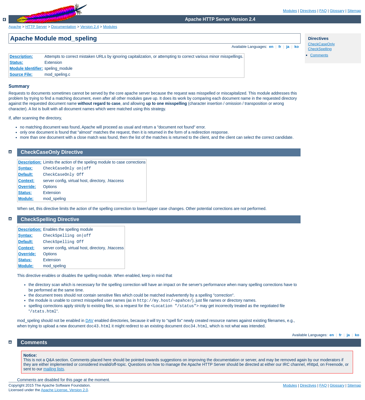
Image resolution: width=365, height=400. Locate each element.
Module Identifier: (26, 68)
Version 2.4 (89, 27)
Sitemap (354, 11)
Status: (16, 62)
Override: (27, 186)
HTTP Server (36, 27)
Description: (21, 56)
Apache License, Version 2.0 (64, 390)
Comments (319, 55)
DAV (90, 320)
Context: (26, 180)
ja (287, 46)
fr (279, 46)
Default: (25, 174)
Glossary (337, 11)
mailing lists (53, 369)
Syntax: (25, 168)
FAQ (323, 11)
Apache (15, 27)
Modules (290, 11)
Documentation (63, 27)
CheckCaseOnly (321, 44)
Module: (26, 198)
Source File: (21, 74)
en (271, 46)
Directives (308, 11)
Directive (72, 152)
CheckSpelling (320, 49)
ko (296, 46)
